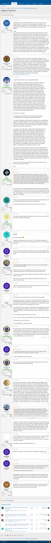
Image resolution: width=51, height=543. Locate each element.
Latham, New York (8, 93)
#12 (49, 326)
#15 (49, 380)
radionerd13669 (6, 267)
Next (8, 17)
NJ (11, 228)
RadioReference (5, 3)
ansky (6, 221)
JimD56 (6, 521)
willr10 (3, 12)
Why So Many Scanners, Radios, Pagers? (16, 520)
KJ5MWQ (6, 531)
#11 (49, 294)
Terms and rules (35, 541)
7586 (6, 239)
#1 (49, 20)
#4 (49, 169)
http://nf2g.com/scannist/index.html (21, 74)
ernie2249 (6, 387)
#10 (49, 283)
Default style (4, 541)
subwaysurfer (6, 63)
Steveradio (7, 525)
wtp (46, 529)
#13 (49, 346)
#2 (49, 56)
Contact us (29, 541)
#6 (49, 213)
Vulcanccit (7, 515)
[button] (10, 3)
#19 (49, 460)
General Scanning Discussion (22, 525)
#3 (49, 77)
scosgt (6, 302)
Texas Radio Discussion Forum (20, 531)
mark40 (45, 520)
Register (41, 3)
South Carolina (9, 184)
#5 (49, 197)
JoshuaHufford (7, 510)
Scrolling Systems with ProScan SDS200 (15, 514)
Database (35, 3)
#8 (49, 248)
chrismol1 (6, 411)
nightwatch (6, 489)
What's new (20, 3)
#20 (49, 481)
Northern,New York (8, 274)
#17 (49, 433)
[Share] (47, 20)
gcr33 (6, 204)
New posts (3, 5)
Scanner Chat (16, 521)
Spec (6, 177)
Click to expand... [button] (31, 418)
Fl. (11, 210)
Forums (14, 3)
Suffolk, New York (8, 69)
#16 (49, 404)
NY (11, 245)
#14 (49, 359)
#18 (49, 449)
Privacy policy (42, 541)
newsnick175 (6, 333)
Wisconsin (10, 495)
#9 (49, 260)
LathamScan (7, 84)
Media (28, 3)
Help (47, 541)
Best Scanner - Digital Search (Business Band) (17, 524)
